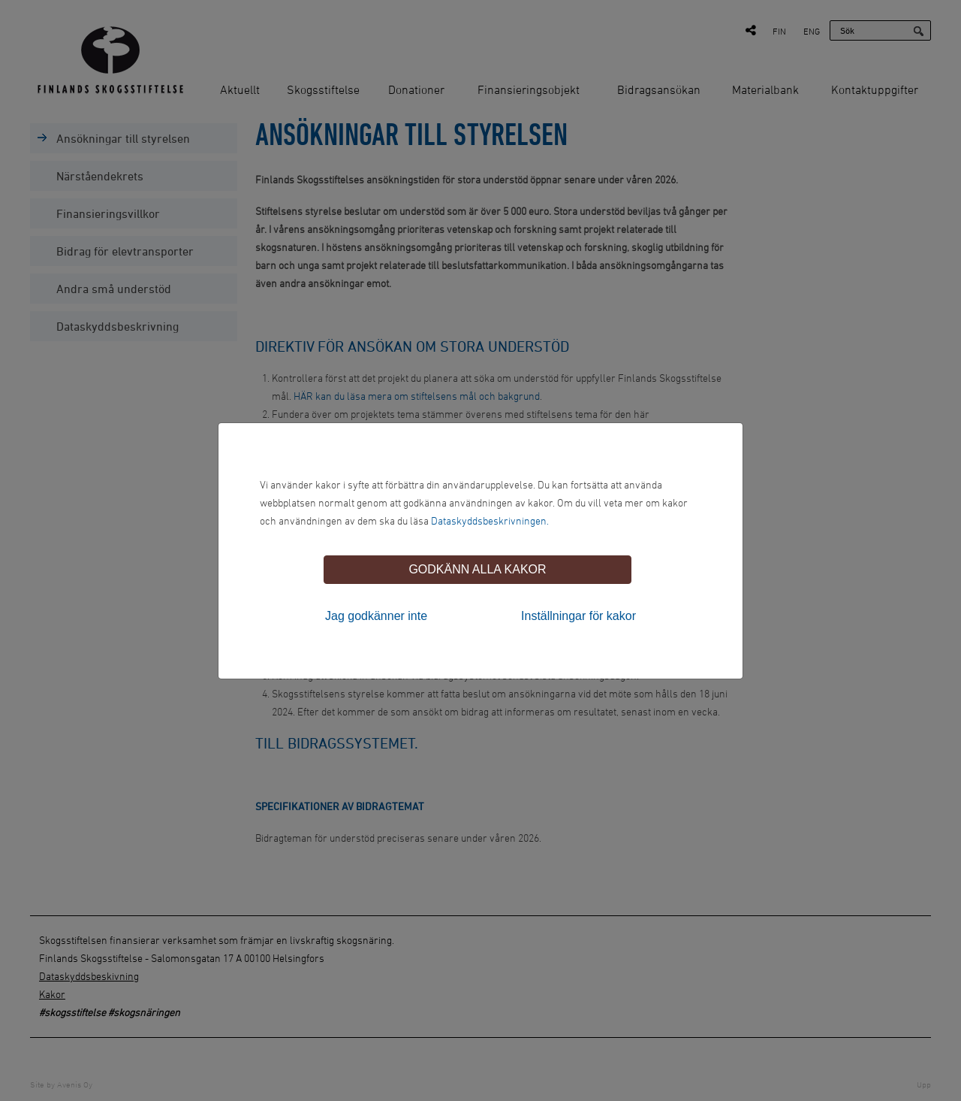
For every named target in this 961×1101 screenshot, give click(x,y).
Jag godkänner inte (376, 615)
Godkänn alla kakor (477, 569)
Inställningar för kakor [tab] (578, 615)
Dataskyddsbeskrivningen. (490, 520)
